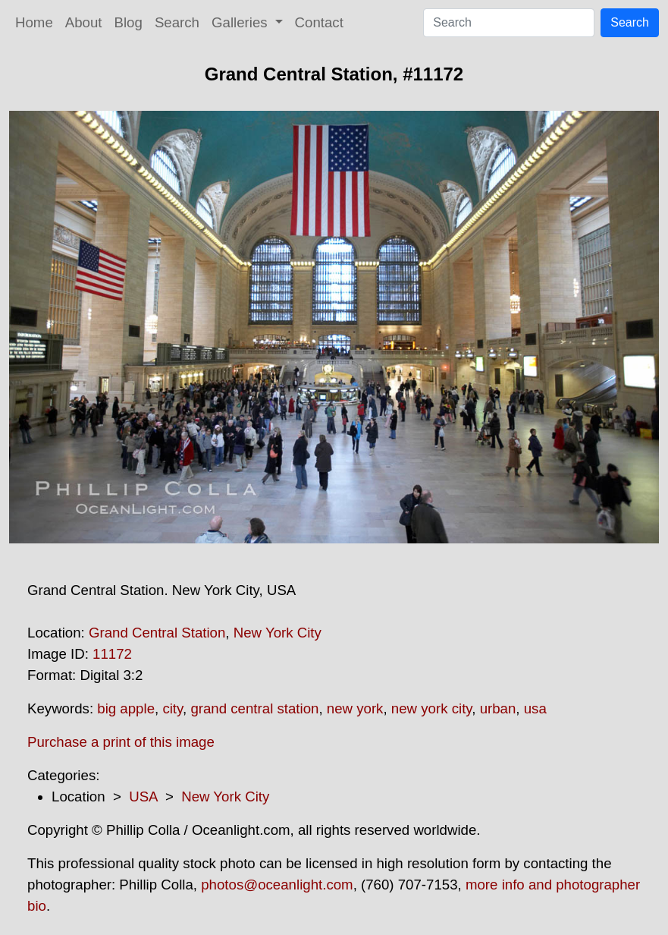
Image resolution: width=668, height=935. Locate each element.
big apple (126, 708)
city (172, 708)
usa (535, 708)
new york (355, 708)
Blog (128, 22)
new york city (431, 708)
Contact (319, 22)
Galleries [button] (241, 22)
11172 (112, 654)
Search (177, 22)
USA (143, 796)
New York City (277, 633)
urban (498, 708)
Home (34, 22)
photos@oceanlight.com (277, 884)
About (83, 22)
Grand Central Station (157, 633)
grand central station (254, 708)
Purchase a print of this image (121, 742)
